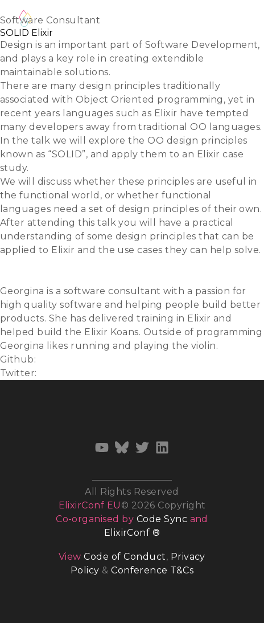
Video (13, 277)
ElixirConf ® (132, 532)
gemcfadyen (69, 359)
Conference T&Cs (152, 570)
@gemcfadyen (74, 373)
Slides (14, 263)
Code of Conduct (125, 556)
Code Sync (162, 519)
